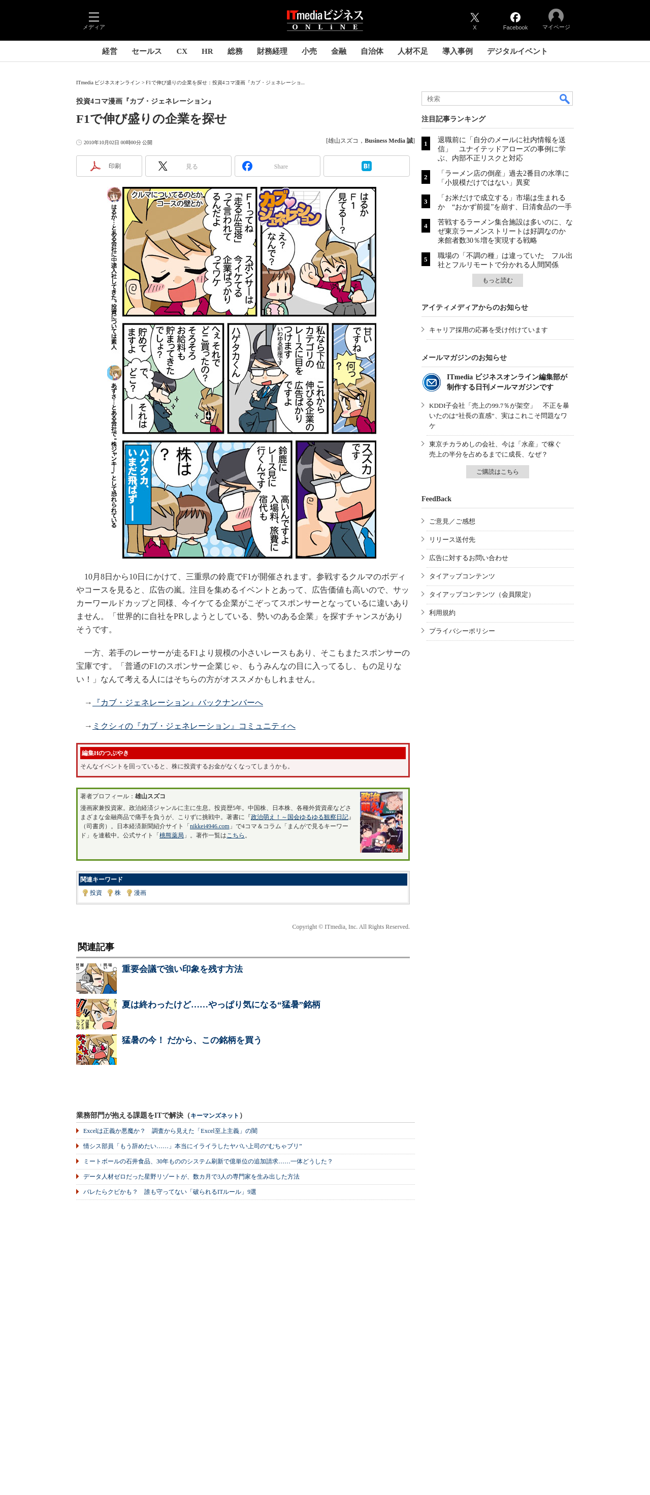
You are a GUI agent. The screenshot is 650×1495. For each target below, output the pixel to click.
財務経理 (272, 51)
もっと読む (497, 280)
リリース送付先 (452, 539)
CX (181, 51)
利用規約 (442, 612)
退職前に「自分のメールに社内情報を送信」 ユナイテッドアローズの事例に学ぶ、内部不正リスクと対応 (502, 149)
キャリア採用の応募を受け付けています (488, 330)
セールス (147, 51)
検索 (565, 98)
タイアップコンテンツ (462, 576)
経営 (109, 51)
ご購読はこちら (497, 471)
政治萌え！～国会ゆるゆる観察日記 (299, 817)
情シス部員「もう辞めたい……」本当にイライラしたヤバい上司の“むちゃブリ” (192, 1146)
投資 (96, 892)
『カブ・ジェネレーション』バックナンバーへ (177, 702)
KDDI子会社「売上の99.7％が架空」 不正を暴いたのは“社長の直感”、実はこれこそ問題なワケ (499, 416)
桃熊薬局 (171, 835)
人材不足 (413, 51)
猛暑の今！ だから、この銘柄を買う (192, 1040)
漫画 (140, 892)
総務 (235, 51)
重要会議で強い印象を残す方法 (182, 969)
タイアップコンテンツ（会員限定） (482, 594)
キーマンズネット (214, 1116)
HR (207, 51)
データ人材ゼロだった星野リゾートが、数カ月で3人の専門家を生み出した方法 (191, 1176)
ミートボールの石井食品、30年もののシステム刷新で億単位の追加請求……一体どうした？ (208, 1161)
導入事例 (457, 51)
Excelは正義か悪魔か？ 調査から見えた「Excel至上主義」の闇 (170, 1130)
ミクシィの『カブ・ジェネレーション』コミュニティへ (194, 726)
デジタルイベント (517, 51)
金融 (338, 51)
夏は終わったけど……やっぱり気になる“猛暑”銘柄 (221, 1005)
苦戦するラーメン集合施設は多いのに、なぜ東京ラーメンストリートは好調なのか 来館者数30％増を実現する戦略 (505, 231)
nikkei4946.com (210, 826)
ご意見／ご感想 (452, 521)
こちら (235, 835)
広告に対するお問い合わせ (468, 558)
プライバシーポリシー (462, 631)
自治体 (372, 51)
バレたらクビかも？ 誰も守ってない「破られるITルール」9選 (169, 1191)
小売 (309, 51)
